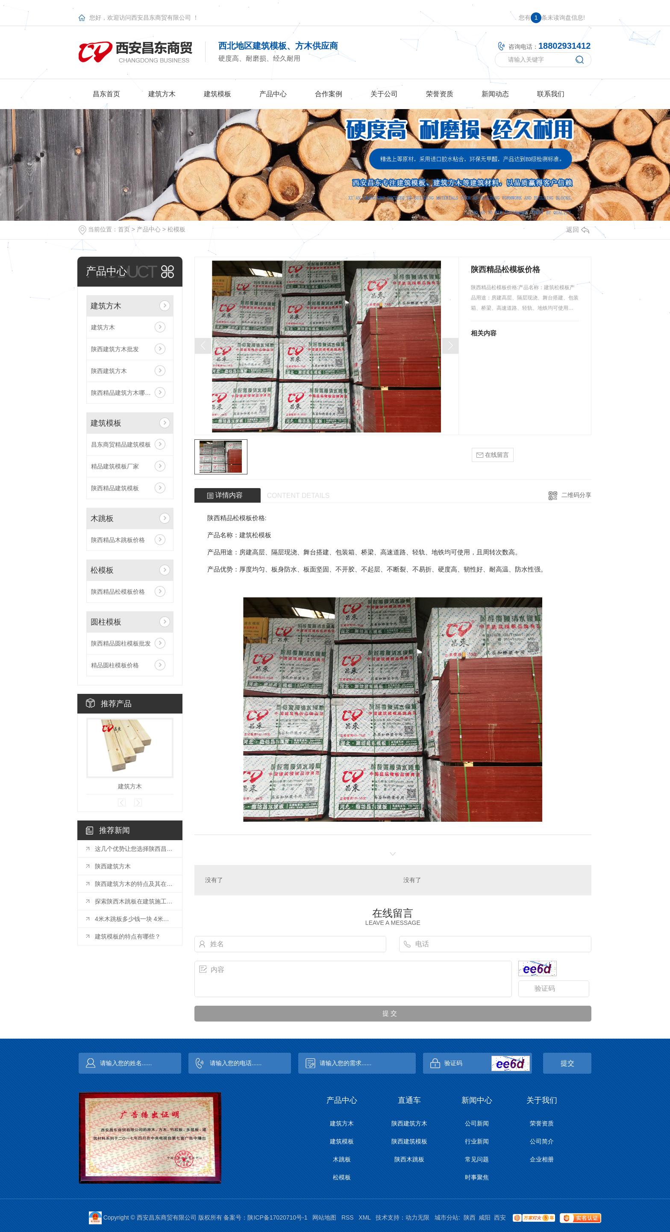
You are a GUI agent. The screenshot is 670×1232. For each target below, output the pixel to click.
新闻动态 (495, 94)
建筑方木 (162, 94)
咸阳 (485, 1217)
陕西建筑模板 (409, 1141)
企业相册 (542, 1159)
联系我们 (550, 94)
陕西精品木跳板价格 (118, 539)
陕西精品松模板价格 (118, 591)
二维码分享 (576, 495)
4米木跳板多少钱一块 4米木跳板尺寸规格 (134, 918)
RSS (347, 1217)
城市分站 (446, 1217)
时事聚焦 (477, 1177)
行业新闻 (477, 1141)
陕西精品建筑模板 (115, 488)
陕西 (470, 1217)
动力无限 (417, 1217)
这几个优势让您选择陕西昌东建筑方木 (134, 848)
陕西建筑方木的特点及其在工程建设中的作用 (134, 883)
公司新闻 (477, 1123)
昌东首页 (106, 94)
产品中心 (273, 94)
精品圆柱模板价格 (115, 665)
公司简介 (542, 1141)
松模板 (176, 229)
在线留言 (492, 455)
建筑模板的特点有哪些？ (128, 936)
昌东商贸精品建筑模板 (121, 444)
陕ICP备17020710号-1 (277, 1217)
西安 (500, 1217)
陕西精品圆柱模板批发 (121, 643)
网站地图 (324, 1217)
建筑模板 (217, 94)
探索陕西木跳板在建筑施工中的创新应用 (134, 901)
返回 (577, 229)
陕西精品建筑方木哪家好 (124, 392)
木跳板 (102, 518)
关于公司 (384, 94)
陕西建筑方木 (109, 370)
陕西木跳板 (409, 1159)
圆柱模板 (106, 622)
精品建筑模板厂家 (115, 466)
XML (364, 1217)
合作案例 (328, 94)
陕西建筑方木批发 (115, 349)
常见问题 (477, 1159)
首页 (124, 229)
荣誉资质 (439, 94)
